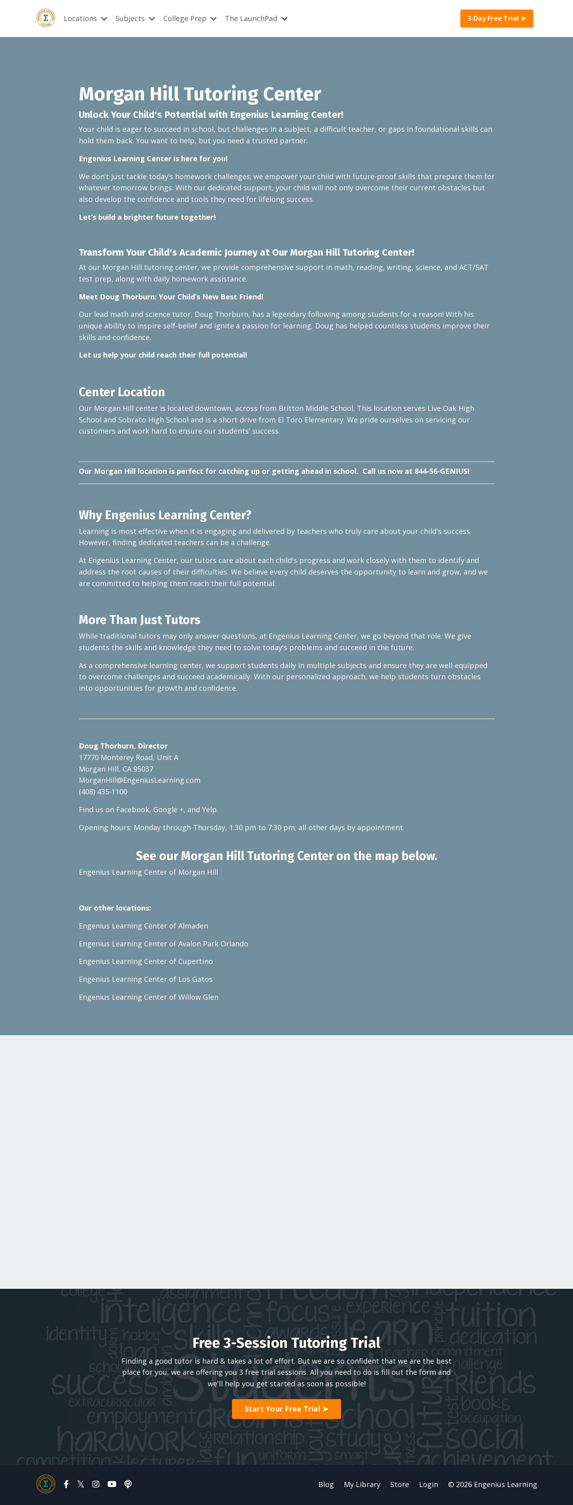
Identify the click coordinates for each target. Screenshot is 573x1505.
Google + (168, 810)
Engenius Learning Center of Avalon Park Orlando (163, 944)
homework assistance (209, 278)
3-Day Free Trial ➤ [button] (497, 18)
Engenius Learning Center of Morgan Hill (148, 873)
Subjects (135, 18)
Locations (85, 18)
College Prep (190, 18)
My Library (362, 1485)
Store (399, 1485)
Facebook (132, 810)
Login (428, 1485)
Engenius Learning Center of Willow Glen (148, 998)
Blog (326, 1485)
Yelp (209, 810)
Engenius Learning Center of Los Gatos (145, 980)
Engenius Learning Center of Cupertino (146, 962)
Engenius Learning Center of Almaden (143, 926)
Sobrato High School (153, 419)
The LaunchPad (256, 18)
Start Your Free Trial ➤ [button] (287, 1410)
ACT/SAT (474, 267)
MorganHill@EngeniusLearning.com (140, 781)
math (343, 267)
